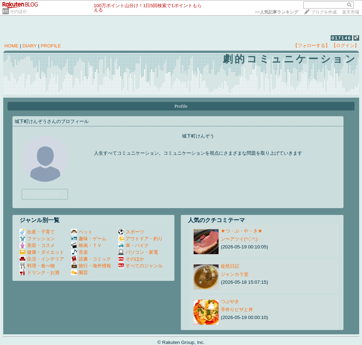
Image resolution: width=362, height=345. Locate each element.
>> (276, 12)
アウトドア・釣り (140, 238)
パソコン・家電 (138, 252)
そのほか (18, 11)
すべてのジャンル (140, 265)
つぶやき (230, 301)
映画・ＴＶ (86, 245)
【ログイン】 (345, 45)
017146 (341, 38)
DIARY (29, 45)
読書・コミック (91, 259)
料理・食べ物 (37, 265)
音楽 (79, 252)
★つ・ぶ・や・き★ (241, 230)
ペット (82, 232)
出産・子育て (37, 232)
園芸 (79, 272)
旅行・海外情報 (91, 265)
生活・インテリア (42, 259)
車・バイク (133, 245)
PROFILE (51, 45)
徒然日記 (230, 266)
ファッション (37, 238)
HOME (11, 45)
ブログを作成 (324, 12)
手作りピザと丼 (237, 309)
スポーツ (131, 232)
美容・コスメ (37, 245)
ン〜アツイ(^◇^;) (239, 239)
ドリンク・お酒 (39, 272)
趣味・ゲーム (88, 238)
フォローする (45, 194)
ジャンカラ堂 (234, 274)
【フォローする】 (311, 45)
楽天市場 (350, 12)
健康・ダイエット (42, 252)
